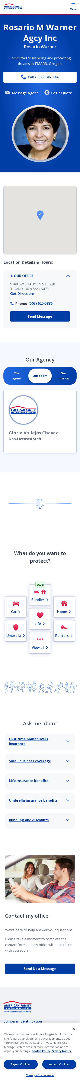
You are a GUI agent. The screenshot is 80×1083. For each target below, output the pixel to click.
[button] (40, 215)
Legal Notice (13, 1037)
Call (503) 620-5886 (40, 77)
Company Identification (22, 1021)
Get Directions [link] (22, 293)
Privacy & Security (18, 1029)
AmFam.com (13, 1053)
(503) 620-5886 (40, 303)
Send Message (40, 316)
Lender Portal (14, 1045)
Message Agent (21, 93)
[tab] (16, 376)
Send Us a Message (40, 968)
